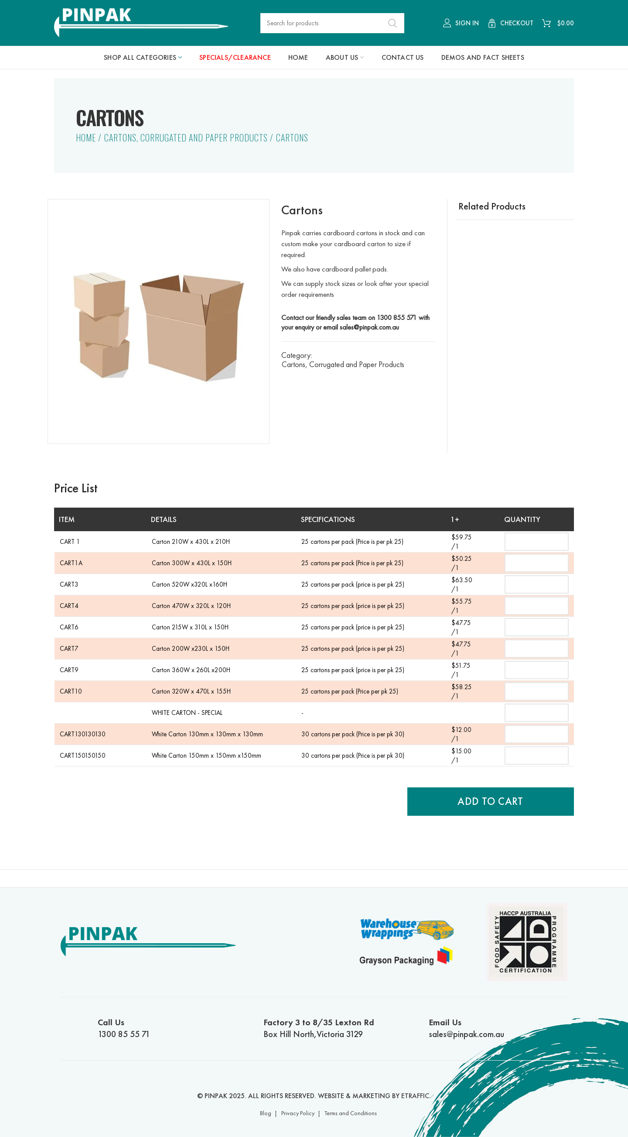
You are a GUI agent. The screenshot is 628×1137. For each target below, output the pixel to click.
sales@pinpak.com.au (369, 327)
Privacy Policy (297, 1113)
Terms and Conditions (350, 1113)
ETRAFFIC (415, 1095)
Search (392, 23)
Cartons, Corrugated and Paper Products (186, 137)
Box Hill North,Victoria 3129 (332, 1028)
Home (86, 137)
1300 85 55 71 (166, 1028)
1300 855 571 (397, 317)
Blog (265, 1113)
